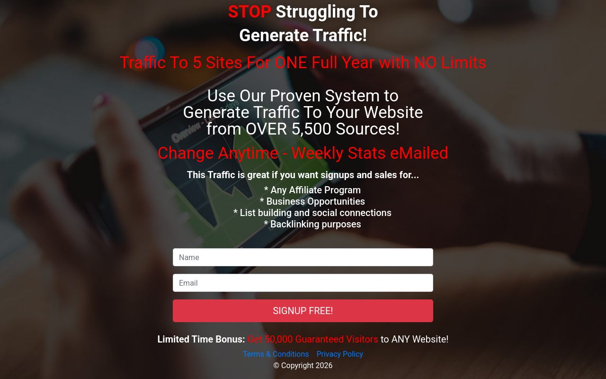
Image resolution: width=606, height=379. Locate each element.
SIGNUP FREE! (303, 310)
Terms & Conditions (276, 354)
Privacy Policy (339, 354)
